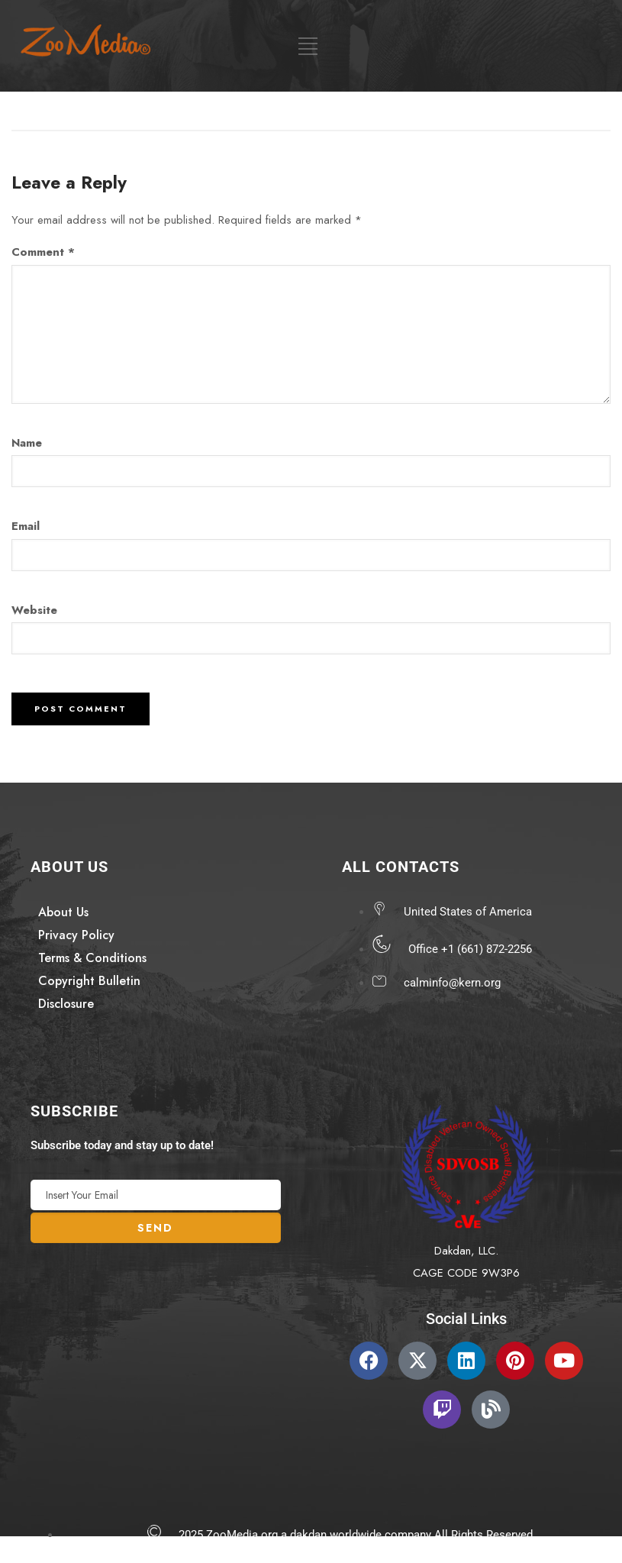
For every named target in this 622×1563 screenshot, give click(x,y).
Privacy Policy (76, 935)
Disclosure (66, 1003)
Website (34, 610)
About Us (63, 912)
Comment (43, 252)
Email (25, 526)
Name (26, 442)
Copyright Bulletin (89, 981)
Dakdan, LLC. (466, 1250)
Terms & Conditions (92, 958)
